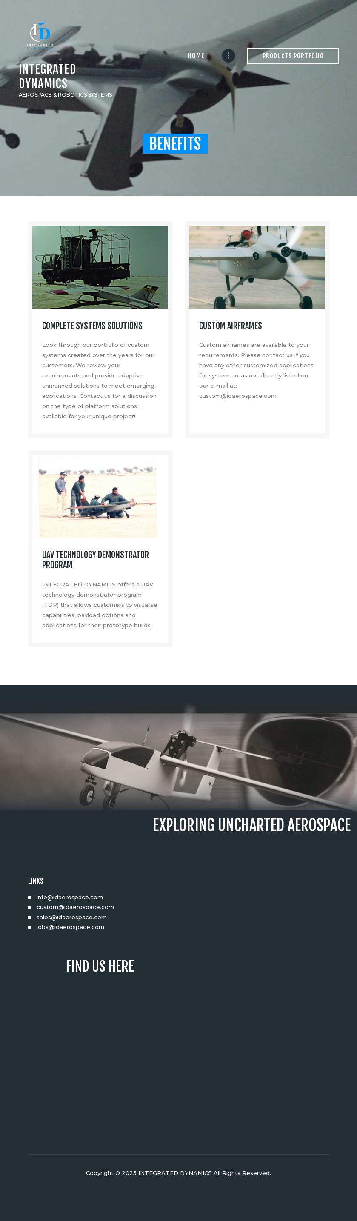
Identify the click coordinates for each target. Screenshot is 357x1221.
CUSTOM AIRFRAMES (230, 326)
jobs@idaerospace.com (70, 927)
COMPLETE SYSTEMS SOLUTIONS (92, 326)
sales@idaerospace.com (72, 917)
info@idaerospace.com (70, 897)
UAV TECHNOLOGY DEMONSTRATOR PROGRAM (95, 560)
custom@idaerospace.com (75, 907)
